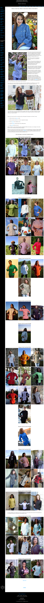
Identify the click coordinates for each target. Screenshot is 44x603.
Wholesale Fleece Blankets (1, 85)
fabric (17, 118)
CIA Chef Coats (1, 24)
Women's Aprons (1, 30)
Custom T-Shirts (1, 64)
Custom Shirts (2, 62)
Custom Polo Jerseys (2, 57)
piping (13, 121)
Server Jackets (2, 26)
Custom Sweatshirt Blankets (1, 94)
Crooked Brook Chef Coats (2, 11)
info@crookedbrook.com (22, 593)
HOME (1, 7)
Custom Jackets (2, 78)
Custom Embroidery (2, 45)
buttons (13, 123)
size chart (36, 79)
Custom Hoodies (1, 69)
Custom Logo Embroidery (2, 47)
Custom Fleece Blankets (2, 82)
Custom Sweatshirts (2, 74)
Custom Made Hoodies (2, 71)
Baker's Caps (2, 32)
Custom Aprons (2, 28)
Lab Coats (1, 37)
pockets (12, 125)
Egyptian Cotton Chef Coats (2, 19)
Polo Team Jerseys (1, 55)
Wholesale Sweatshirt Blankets (1, 98)
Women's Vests (2, 35)
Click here (24, 130)
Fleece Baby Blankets (2, 88)
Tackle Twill (2, 105)
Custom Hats (2, 80)
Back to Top (24, 580)
